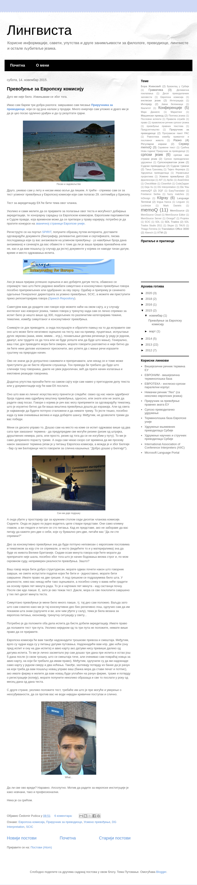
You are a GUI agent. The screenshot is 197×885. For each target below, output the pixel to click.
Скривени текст (166, 147)
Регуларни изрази (154, 143)
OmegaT (170, 218)
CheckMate (151, 183)
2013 (149, 344)
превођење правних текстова (165, 126)
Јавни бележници (172, 104)
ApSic (170, 180)
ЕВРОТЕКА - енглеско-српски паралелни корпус (165, 385)
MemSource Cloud (151, 215)
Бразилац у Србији (178, 86)
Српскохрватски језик (170, 162)
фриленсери (148, 180)
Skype (170, 225)
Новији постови (21, 838)
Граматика (156, 90)
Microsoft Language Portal (162, 452)
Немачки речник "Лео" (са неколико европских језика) (163, 394)
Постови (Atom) (41, 847)
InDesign (145, 198)
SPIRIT (46, 232)
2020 (149, 293)
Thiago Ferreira (149, 229)
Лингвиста (39, 30)
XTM (160, 232)
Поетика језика (177, 115)
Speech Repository (61, 298)
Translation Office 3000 (175, 228)
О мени (42, 65)
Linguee (180, 202)
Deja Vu (149, 187)
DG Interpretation (166, 187)
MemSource (177, 210)
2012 (149, 350)
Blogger (161, 872)
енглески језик (151, 100)
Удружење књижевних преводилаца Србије (160, 428)
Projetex (184, 218)
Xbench (149, 232)
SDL (157, 222)
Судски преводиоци (153, 165)
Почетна (17, 65)
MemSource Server (151, 218)
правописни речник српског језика (170, 122)
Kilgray (162, 198)
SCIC (29, 826)
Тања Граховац (153, 169)
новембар (156, 315)
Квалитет (146, 108)
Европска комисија (32, 822)
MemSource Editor (175, 215)
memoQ (149, 209)
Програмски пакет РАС (175, 133)
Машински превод (152, 115)
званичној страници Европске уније (60, 223)
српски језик (152, 155)
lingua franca (164, 202)
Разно (177, 140)
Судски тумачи (180, 165)
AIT (161, 180)
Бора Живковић (151, 86)
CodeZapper (182, 183)
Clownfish (166, 183)
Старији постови (115, 838)
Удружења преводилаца (155, 173)
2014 (149, 338)
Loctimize (146, 205)
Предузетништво (150, 129)
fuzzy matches (175, 194)
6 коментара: (63, 815)
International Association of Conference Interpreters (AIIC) (165, 445)
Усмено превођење (97, 822)
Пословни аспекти (151, 119)
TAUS (182, 225)
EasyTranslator (177, 190)
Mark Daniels (172, 205)
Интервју (146, 104)
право (144, 122)
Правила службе (175, 119)
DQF (160, 190)
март (153, 331)
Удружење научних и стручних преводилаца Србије (165, 437)
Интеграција (176, 100)
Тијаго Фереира (176, 169)
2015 (149, 310)
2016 (149, 304)
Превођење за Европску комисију (45, 88)
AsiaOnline (183, 180)
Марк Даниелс (150, 112)
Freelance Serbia (150, 194)
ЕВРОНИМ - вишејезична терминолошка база (162, 376)
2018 (149, 298)
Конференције (170, 108)
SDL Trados (172, 221)
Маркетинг (176, 112)
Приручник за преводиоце (64, 822)
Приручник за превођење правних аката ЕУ (162, 402)
